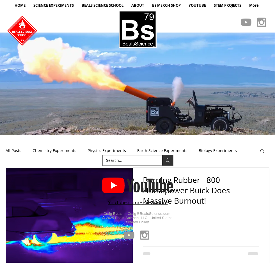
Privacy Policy (137, 222)
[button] (137, 84)
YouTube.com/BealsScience (138, 202)
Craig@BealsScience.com (149, 213)
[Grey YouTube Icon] (246, 22)
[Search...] (128, 160)
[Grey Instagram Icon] (261, 22)
